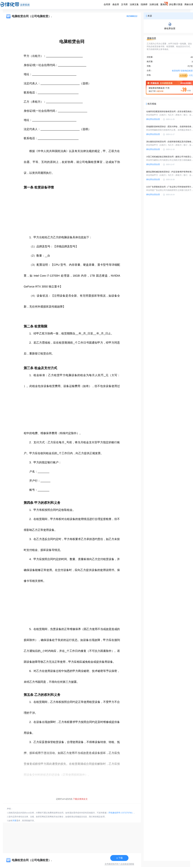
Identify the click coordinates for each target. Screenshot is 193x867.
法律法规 (153, 4)
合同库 (107, 4)
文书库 (124, 4)
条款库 (115, 4)
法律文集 (134, 4)
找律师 (144, 4)
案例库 (163, 4)
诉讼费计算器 (175, 4)
